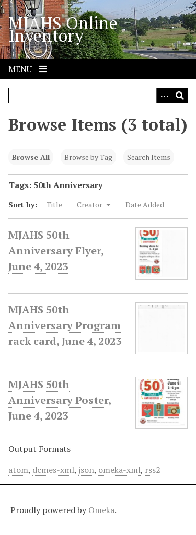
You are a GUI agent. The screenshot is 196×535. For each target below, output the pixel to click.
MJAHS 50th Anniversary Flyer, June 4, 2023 (56, 251)
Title (54, 205)
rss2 (152, 469)
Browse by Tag (88, 157)
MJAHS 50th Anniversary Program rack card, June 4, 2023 (64, 325)
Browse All (31, 157)
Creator (94, 205)
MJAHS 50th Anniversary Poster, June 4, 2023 (59, 400)
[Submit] (180, 95)
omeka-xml (119, 469)
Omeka (101, 510)
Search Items (148, 157)
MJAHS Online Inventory (63, 29)
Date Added (144, 205)
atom (18, 469)
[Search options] (164, 95)
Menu (27, 69)
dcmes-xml (53, 469)
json (86, 469)
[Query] (98, 95)
